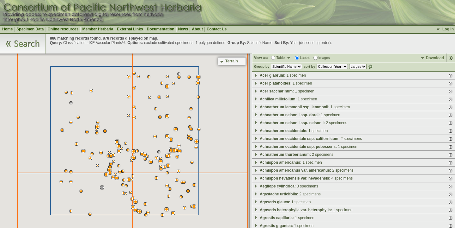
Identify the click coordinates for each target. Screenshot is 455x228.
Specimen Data (30, 29)
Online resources (62, 29)
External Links (130, 29)
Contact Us (217, 29)
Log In (448, 29)
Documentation (160, 29)
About (197, 29)
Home (7, 29)
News (183, 29)
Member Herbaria (97, 29)
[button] (162, 215)
